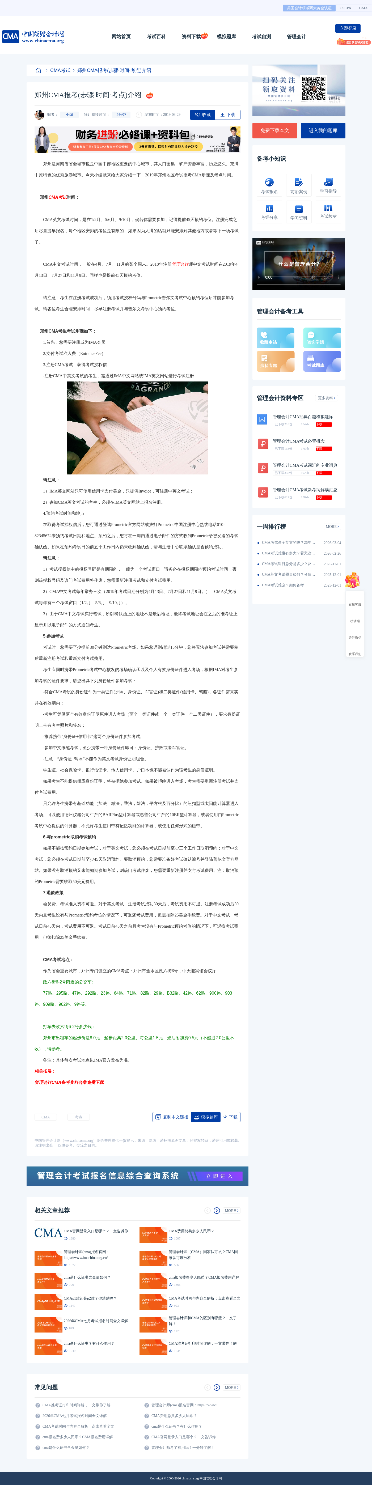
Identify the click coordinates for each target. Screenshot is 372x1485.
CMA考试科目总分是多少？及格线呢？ (288, 564)
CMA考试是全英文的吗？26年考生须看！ (288, 543)
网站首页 (121, 36)
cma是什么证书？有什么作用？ (176, 1426)
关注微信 (355, 632)
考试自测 (261, 36)
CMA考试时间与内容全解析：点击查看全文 (78, 1426)
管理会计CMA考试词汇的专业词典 (305, 465)
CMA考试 (58, 70)
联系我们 (355, 649)
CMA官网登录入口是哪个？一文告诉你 (183, 1437)
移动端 (355, 616)
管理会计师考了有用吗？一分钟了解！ (183, 1448)
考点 (78, 1117)
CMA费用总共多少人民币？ (174, 1416)
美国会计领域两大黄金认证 (309, 8)
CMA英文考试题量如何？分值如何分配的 (288, 574)
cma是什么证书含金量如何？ (66, 1448)
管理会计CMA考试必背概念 (299, 441)
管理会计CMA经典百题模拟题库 (303, 416)
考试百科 (156, 36)
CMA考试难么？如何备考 (283, 585)
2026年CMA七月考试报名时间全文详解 (75, 1416)
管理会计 (296, 36)
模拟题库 (226, 36)
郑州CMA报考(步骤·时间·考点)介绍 (112, 70)
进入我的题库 (323, 130)
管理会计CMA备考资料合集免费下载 (69, 1082)
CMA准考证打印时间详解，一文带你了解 (77, 1405)
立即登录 (348, 28)
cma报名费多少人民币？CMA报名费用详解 (78, 1437)
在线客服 (355, 599)
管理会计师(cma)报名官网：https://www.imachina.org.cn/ (187, 1405)
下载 (319, 424)
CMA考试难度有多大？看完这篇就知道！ (288, 553)
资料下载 (191, 36)
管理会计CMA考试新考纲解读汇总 (305, 489)
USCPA (345, 8)
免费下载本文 (274, 130)
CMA (363, 8)
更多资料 (326, 398)
